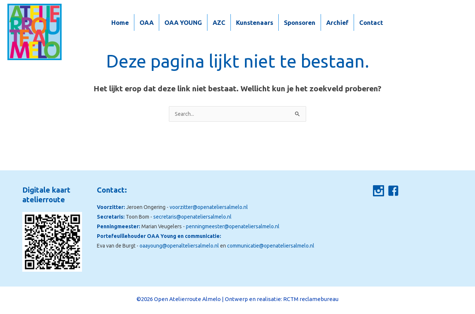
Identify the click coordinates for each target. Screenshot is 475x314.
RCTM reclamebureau (310, 299)
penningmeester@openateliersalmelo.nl (232, 226)
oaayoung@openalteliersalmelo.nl (179, 246)
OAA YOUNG (183, 22)
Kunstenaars (254, 22)
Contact (371, 22)
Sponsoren (299, 22)
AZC (219, 22)
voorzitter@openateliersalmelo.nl (209, 207)
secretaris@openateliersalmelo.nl (192, 217)
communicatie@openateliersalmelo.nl (270, 246)
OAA (147, 22)
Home (120, 22)
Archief (337, 22)
